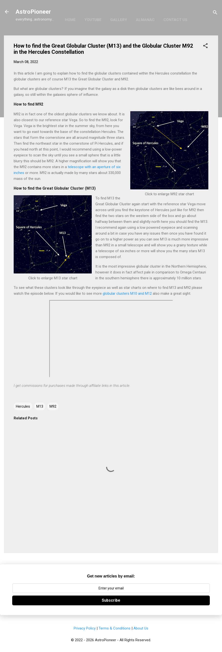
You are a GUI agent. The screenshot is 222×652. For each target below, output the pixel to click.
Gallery (118, 20)
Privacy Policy (85, 628)
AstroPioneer (33, 11)
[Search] (215, 13)
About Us (140, 628)
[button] (205, 46)
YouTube (92, 20)
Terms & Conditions (115, 628)
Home (70, 20)
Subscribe (111, 600)
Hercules (23, 406)
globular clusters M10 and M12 (127, 293)
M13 (39, 406)
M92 (53, 406)
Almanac (145, 20)
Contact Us (175, 20)
